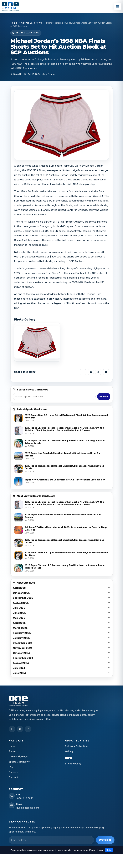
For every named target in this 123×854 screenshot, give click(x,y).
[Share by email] (106, 372)
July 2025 (19, 607)
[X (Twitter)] (20, 729)
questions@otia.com (27, 807)
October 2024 (21, 652)
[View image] (37, 342)
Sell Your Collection (76, 746)
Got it (108, 850)
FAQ (11, 766)
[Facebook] (12, 729)
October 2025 (21, 592)
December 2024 (22, 642)
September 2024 (23, 657)
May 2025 (19, 617)
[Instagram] (28, 729)
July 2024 (19, 667)
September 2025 (23, 597)
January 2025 (21, 637)
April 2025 (19, 622)
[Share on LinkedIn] (91, 372)
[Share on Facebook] (83, 372)
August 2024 (21, 662)
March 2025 (20, 627)
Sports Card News (31, 22)
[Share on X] (98, 372)
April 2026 (19, 587)
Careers (13, 772)
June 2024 (19, 673)
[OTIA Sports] (10, 6)
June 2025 (19, 612)
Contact (13, 777)
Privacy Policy (73, 763)
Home (13, 22)
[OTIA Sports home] (18, 701)
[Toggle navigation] (117, 6)
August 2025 (21, 602)
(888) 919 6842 (25, 798)
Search (103, 396)
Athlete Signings (18, 756)
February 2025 (22, 632)
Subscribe (105, 840)
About (12, 751)
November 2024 (22, 647)
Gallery (69, 751)
